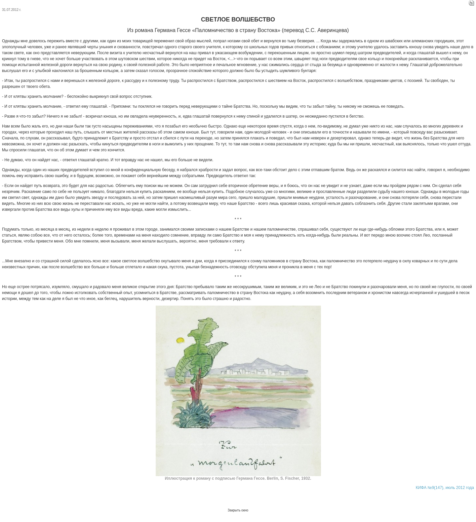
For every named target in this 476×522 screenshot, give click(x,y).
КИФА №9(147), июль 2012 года (445, 487)
